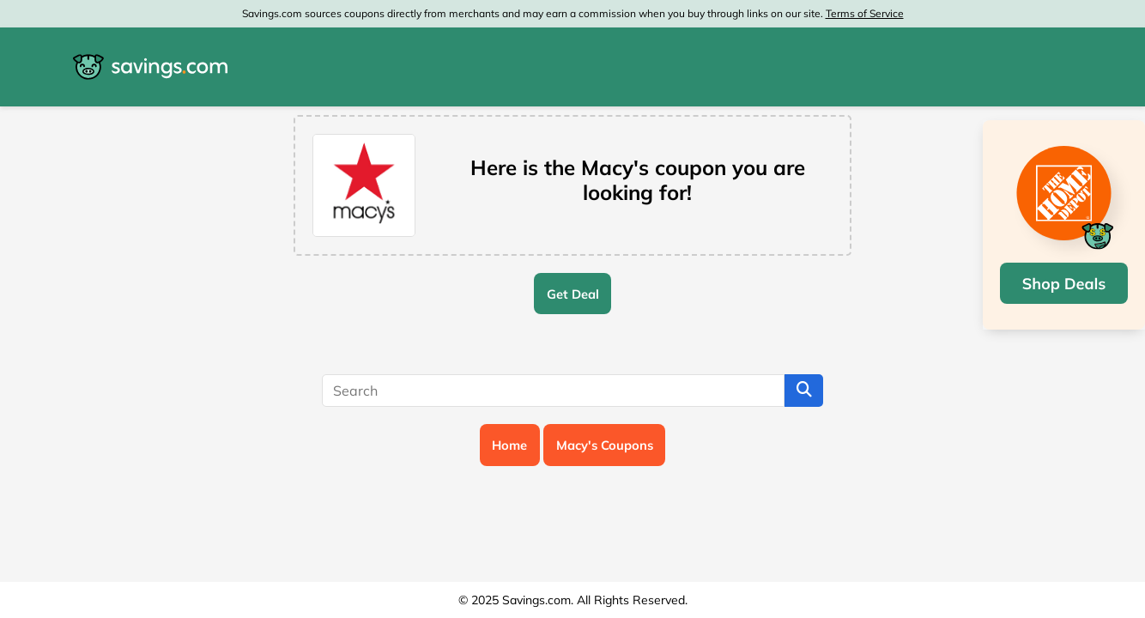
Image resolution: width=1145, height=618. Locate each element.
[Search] (553, 390)
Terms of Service (865, 13)
